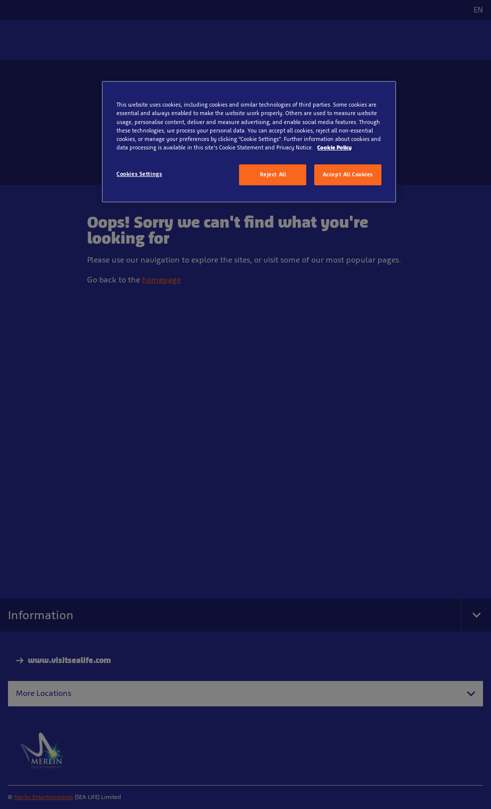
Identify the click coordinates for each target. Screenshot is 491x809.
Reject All (273, 174)
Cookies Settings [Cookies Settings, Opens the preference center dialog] (139, 173)
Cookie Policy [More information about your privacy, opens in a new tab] (334, 147)
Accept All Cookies (348, 174)
